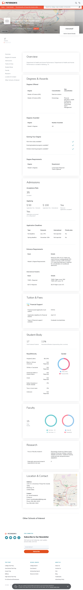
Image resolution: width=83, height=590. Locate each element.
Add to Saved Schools (69, 33)
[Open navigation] (79, 3)
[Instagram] (18, 537)
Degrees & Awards (10, 57)
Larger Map (5, 31)
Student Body (9, 67)
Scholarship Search (35, 571)
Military (7, 574)
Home (3, 7)
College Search (34, 565)
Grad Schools (10, 7)
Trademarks (58, 576)
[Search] (76, 3)
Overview (8, 54)
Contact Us (58, 568)
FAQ (56, 571)
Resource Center (34, 574)
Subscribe (36, 551)
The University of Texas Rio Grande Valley (27, 7)
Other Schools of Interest (12, 80)
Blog (56, 574)
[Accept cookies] (66, 586)
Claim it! (36, 28)
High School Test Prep (10, 576)
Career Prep (8, 571)
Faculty (7, 70)
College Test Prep (9, 565)
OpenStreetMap (72, 10)
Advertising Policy (59, 579)
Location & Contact (10, 77)
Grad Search (33, 568)
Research (7, 74)
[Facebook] (10, 537)
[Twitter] (6, 537)
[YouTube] (14, 537)
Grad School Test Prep (10, 568)
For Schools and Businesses (12, 579)
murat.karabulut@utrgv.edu (38, 499)
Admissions (8, 61)
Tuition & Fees (9, 64)
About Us (57, 565)
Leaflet (63, 10)
